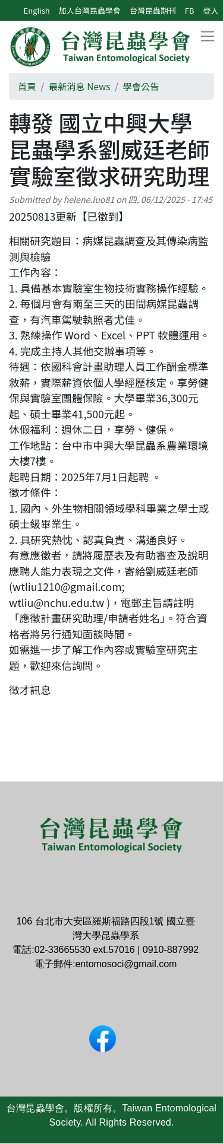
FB (189, 10)
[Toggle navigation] (207, 37)
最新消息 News (80, 86)
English (37, 10)
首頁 (27, 86)
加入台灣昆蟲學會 (90, 10)
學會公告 (141, 86)
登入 (210, 10)
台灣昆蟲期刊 (153, 10)
